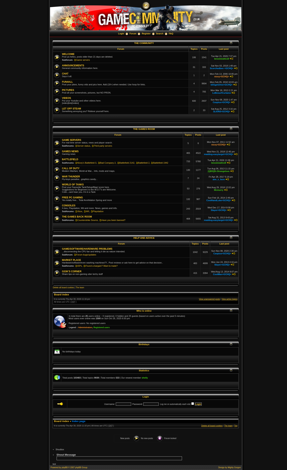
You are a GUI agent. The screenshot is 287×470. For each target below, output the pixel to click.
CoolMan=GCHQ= (222, 274)
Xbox (79, 211)
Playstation (98, 211)
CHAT (65, 73)
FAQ (171, 33)
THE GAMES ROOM (144, 129)
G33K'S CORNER (72, 271)
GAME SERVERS (71, 140)
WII (87, 211)
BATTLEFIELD (70, 159)
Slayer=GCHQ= (219, 210)
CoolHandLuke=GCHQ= (218, 200)
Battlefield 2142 (127, 163)
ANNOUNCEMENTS (73, 65)
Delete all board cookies (63, 287)
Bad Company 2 (108, 163)
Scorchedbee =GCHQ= (221, 68)
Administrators (85, 327)
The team (80, 287)
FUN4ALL (67, 81)
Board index (61, 294)
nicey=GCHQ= (221, 76)
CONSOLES (68, 205)
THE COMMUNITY (144, 43)
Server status (83, 146)
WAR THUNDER (71, 176)
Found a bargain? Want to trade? (102, 266)
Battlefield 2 (143, 163)
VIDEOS (66, 98)
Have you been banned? (113, 220)
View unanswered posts (209, 299)
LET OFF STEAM (71, 108)
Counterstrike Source (87, 220)
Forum (133, 33)
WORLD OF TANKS (73, 184)
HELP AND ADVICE (143, 237)
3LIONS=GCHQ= (221, 111)
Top (235, 426)
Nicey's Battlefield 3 (86, 163)
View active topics (229, 299)
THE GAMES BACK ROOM (77, 216)
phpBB (65, 467)
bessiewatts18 (221, 59)
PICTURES (68, 90)
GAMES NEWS (70, 151)
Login (121, 33)
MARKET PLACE (71, 260)
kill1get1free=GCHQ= (222, 84)
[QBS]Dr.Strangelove (219, 171)
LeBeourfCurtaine (221, 93)
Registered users (101, 327)
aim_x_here (219, 179)
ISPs (79, 266)
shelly (145, 378)
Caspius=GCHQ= (222, 102)
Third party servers (103, 146)
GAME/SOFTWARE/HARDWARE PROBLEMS (87, 248)
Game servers (83, 60)
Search (159, 33)
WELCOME (68, 54)
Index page (79, 421)
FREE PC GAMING (72, 197)
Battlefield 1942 (160, 163)
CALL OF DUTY (71, 168)
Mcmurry (218, 190)
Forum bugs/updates (86, 254)
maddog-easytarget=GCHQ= (218, 154)
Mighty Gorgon (234, 467)
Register (146, 33)
